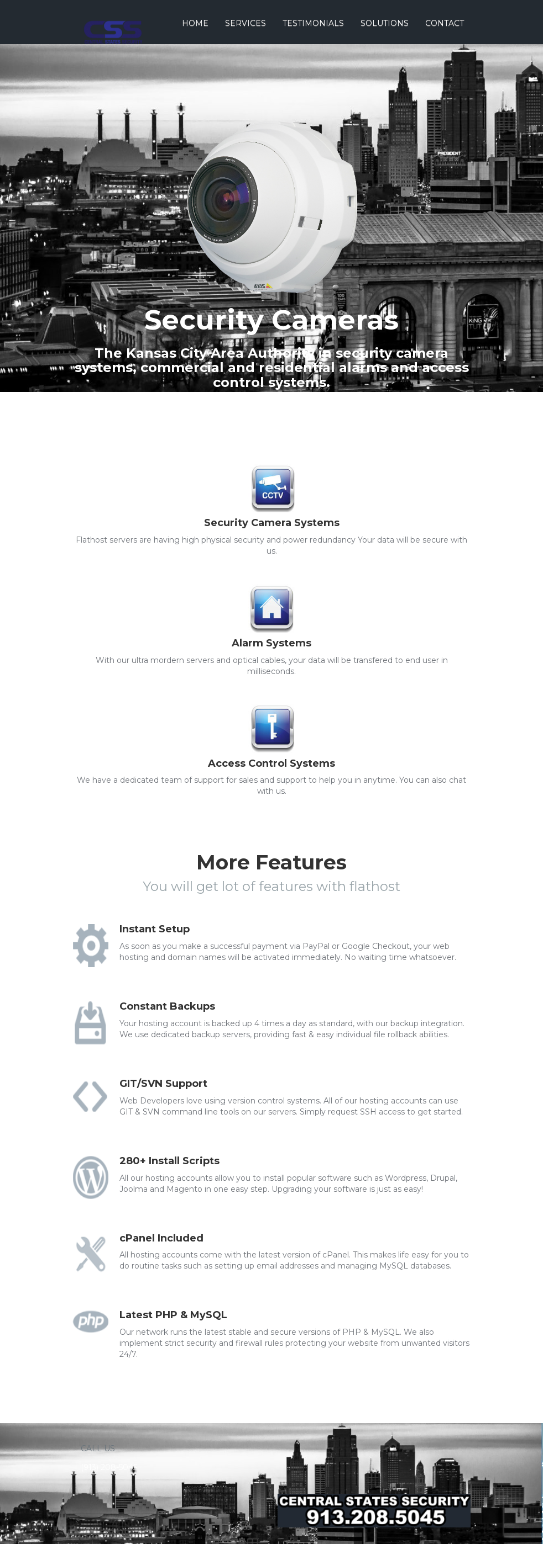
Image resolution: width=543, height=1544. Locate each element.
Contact (444, 23)
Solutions (385, 23)
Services (245, 23)
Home (195, 23)
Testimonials (313, 23)
